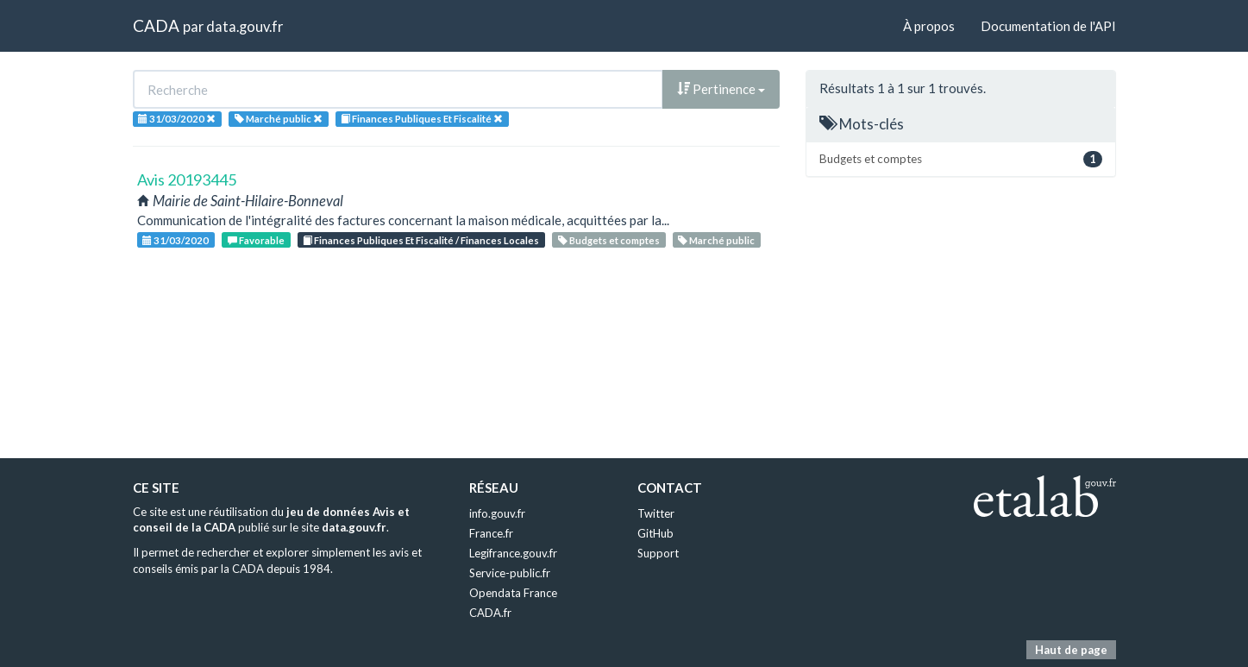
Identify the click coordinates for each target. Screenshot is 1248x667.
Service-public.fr (509, 573)
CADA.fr (490, 613)
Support (658, 553)
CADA (156, 25)
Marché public (716, 240)
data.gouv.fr (244, 26)
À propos (929, 26)
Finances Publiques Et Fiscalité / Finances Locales (421, 240)
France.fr (491, 533)
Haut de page (1071, 650)
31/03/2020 (175, 240)
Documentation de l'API (1048, 26)
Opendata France (513, 593)
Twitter (655, 513)
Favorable (256, 240)
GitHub (655, 533)
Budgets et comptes (609, 240)
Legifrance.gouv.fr (513, 553)
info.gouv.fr (497, 513)
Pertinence (721, 89)
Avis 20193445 (186, 179)
